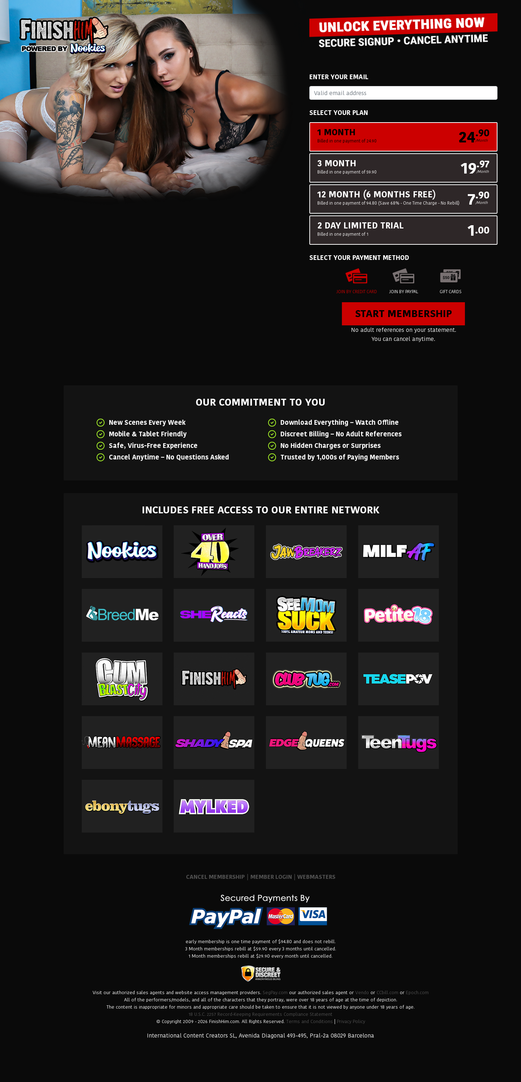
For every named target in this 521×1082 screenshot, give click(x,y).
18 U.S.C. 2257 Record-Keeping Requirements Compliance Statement (260, 1014)
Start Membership (403, 314)
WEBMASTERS (316, 877)
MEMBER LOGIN (271, 877)
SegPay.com (275, 992)
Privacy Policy (351, 1021)
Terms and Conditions (309, 1021)
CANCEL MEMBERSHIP (215, 877)
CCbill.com (387, 992)
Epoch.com (417, 992)
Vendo (362, 992)
